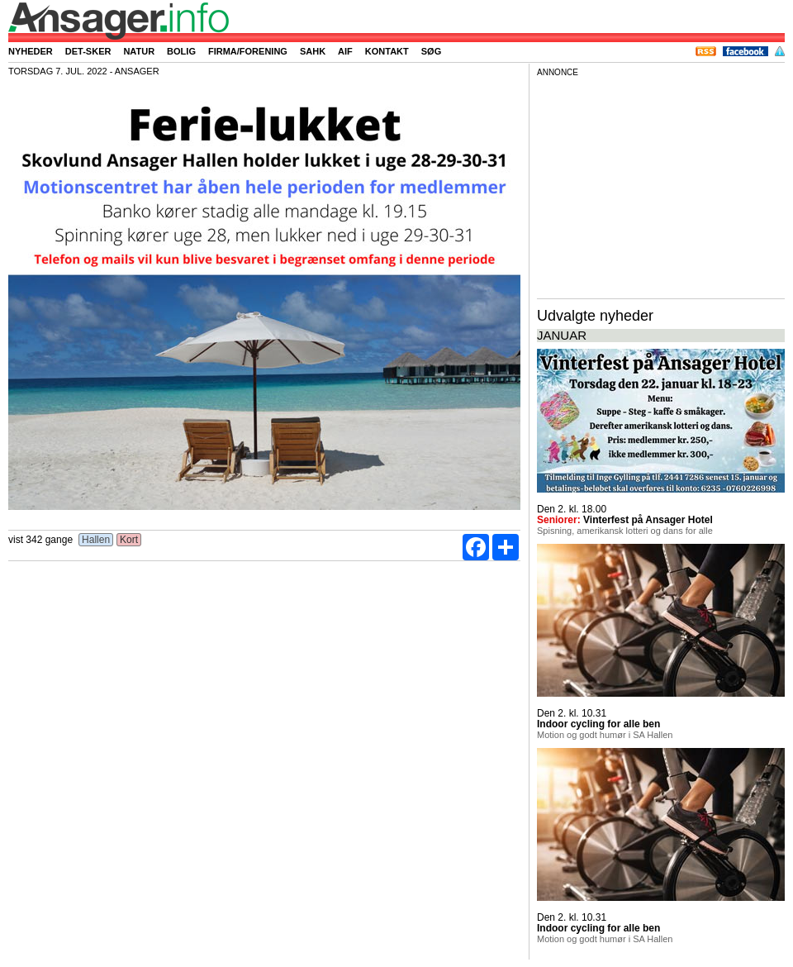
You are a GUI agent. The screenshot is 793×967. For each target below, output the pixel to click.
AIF (345, 51)
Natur (138, 51)
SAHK (312, 51)
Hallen (96, 539)
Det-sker (88, 51)
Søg (431, 51)
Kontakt (387, 51)
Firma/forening (247, 51)
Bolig (181, 51)
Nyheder (30, 51)
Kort (129, 539)
